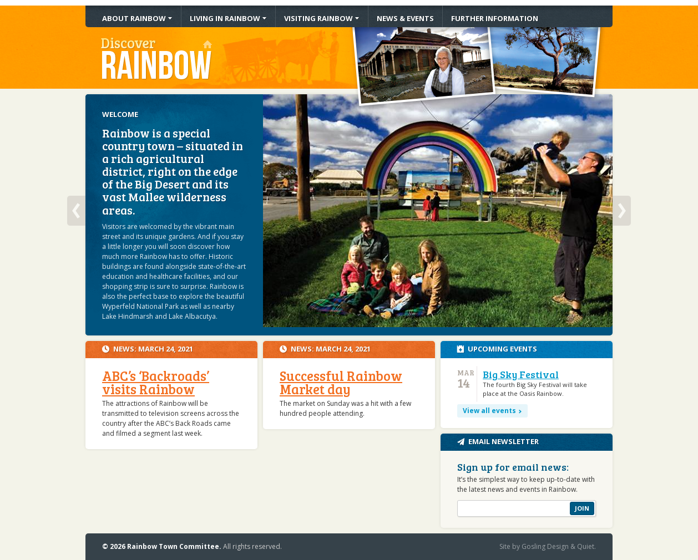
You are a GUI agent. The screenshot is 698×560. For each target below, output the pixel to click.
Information (494, 18)
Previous (76, 211)
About (134, 18)
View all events (489, 410)
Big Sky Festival (521, 374)
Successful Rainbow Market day (341, 382)
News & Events (405, 18)
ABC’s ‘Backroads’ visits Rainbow (155, 382)
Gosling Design (545, 546)
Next (622, 211)
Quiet (585, 546)
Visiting (318, 18)
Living (225, 18)
